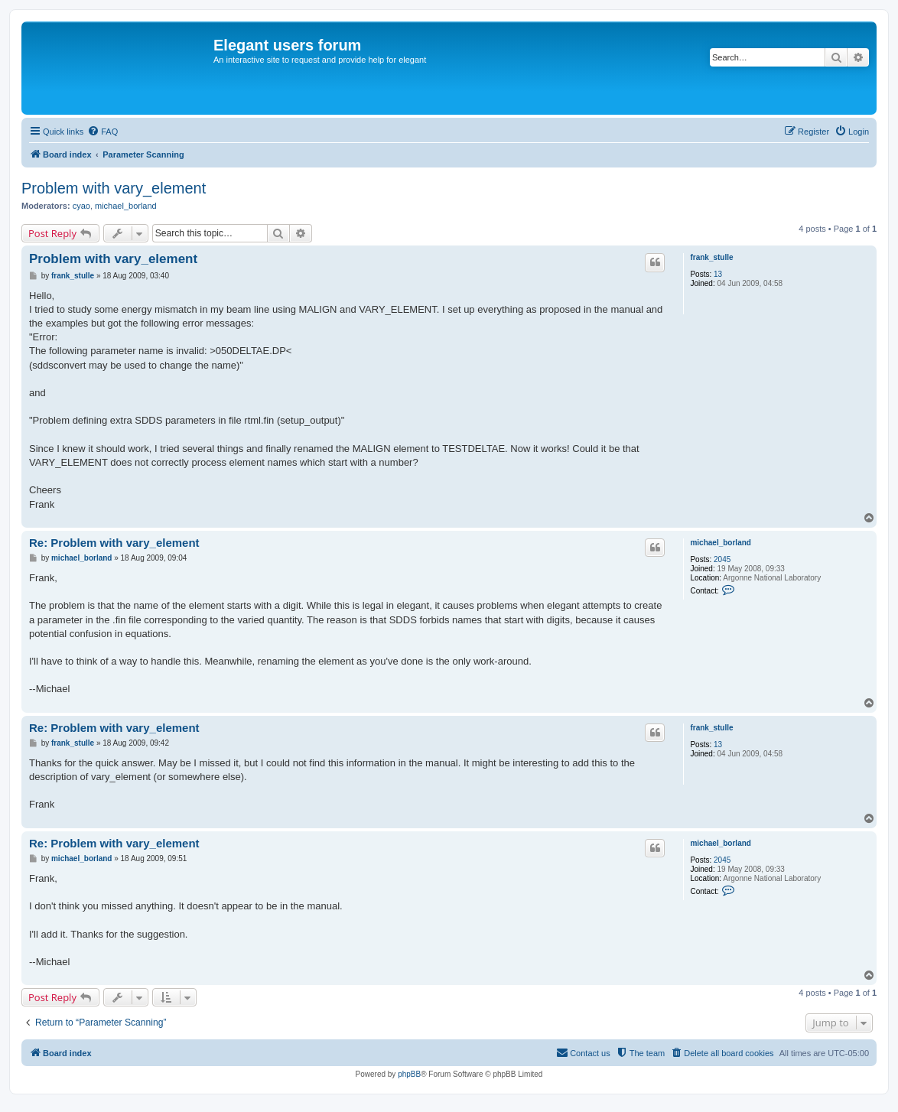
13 (718, 274)
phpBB (409, 1074)
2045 (722, 559)
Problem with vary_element (113, 188)
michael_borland (126, 205)
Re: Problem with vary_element (114, 542)
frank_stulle (711, 257)
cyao (81, 205)
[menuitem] (102, 131)
